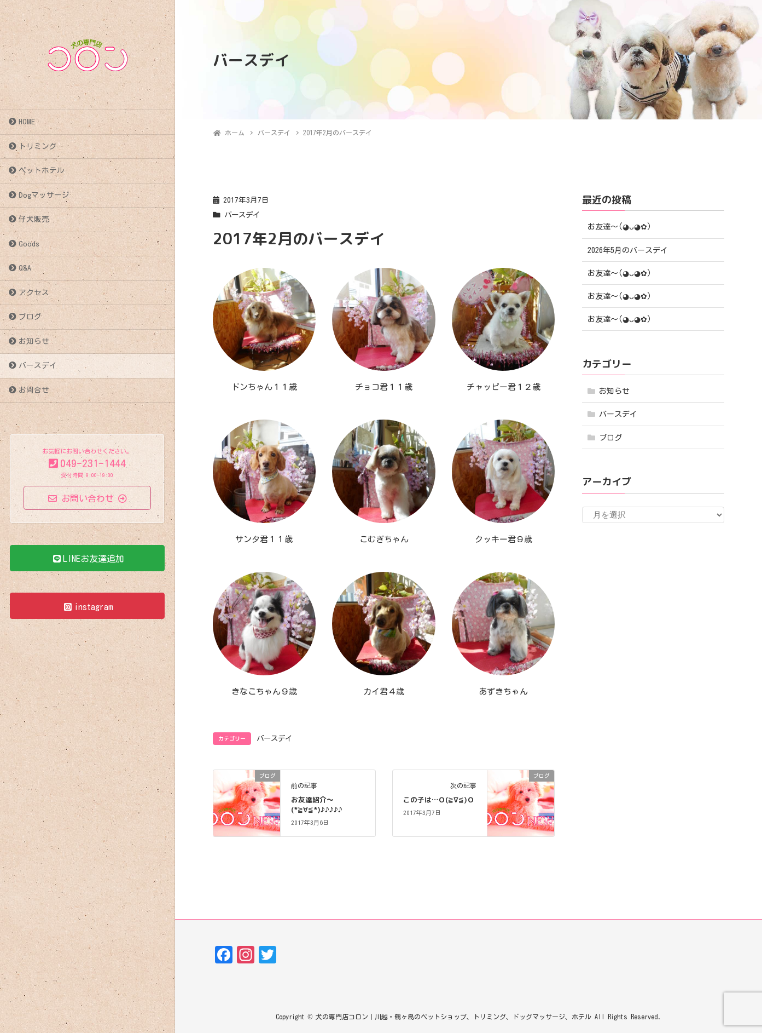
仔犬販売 (34, 219)
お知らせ (34, 341)
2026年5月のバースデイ (628, 250)
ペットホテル (42, 170)
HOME (27, 121)
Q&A (25, 268)
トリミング (38, 146)
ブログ (30, 316)
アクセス (34, 292)
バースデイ (38, 365)
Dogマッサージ (44, 195)
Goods (29, 244)
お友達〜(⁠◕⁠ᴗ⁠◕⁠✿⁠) (620, 227)
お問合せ (34, 390)
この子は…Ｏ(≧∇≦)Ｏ (438, 800)
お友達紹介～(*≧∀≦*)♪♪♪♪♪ (316, 804)
